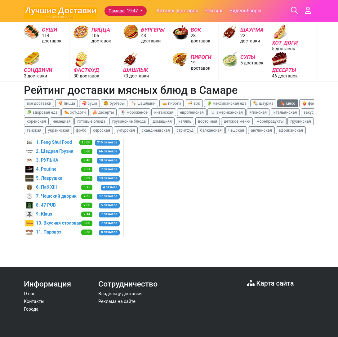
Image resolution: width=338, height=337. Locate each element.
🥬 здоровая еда (42, 112)
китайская (163, 112)
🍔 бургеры (114, 103)
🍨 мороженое (134, 112)
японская (258, 112)
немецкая (62, 121)
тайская (34, 130)
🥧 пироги (171, 103)
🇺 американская (226, 112)
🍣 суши (89, 103)
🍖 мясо (287, 103)
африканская (291, 130)
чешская (236, 130)
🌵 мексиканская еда (227, 103)
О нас (29, 293)
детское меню (237, 121)
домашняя (162, 121)
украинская (58, 130)
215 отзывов (107, 142)
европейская (192, 112)
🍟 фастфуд (313, 103)
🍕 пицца (66, 103)
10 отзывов (108, 160)
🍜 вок (194, 103)
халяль (185, 121)
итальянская (285, 112)
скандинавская (156, 130)
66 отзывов (108, 151)
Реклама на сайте (117, 301)
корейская (36, 121)
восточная (207, 121)
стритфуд (184, 130)
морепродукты (270, 121)
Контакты (34, 301)
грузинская (300, 121)
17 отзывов (108, 196)
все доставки (39, 103)
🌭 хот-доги (75, 112)
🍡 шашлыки (143, 103)
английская (261, 130)
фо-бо (81, 130)
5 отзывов (109, 205)
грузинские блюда (129, 121)
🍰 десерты (103, 112)
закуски (311, 112)
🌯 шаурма (263, 103)
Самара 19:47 (124, 11)
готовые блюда (91, 121)
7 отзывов (109, 169)
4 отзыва (110, 187)
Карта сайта (270, 283)
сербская (101, 130)
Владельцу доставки (120, 293)
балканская (211, 130)
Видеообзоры (245, 11)
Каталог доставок (177, 11)
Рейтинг (213, 11)
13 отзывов (108, 178)
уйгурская (126, 130)
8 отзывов (109, 232)
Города (31, 309)
